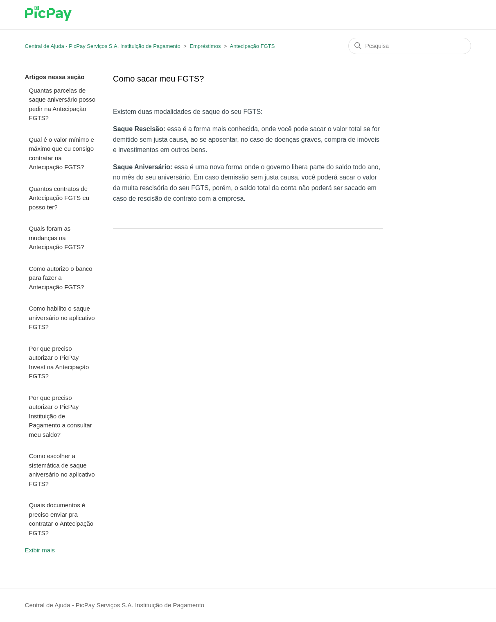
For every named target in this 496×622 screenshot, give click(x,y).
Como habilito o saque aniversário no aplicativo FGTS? (62, 317)
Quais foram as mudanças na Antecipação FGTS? (56, 237)
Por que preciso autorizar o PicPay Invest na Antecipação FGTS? (59, 362)
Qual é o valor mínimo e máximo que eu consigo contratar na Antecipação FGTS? (61, 153)
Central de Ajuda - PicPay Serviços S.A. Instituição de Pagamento (102, 46)
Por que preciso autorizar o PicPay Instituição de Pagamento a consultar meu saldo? (60, 416)
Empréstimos (205, 46)
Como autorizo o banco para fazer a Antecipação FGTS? (60, 278)
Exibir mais (40, 550)
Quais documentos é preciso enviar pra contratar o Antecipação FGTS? (61, 519)
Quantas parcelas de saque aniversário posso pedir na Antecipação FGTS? (62, 104)
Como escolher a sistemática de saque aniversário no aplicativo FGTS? (62, 469)
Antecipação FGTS (252, 46)
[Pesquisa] (409, 46)
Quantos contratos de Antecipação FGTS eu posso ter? (59, 198)
